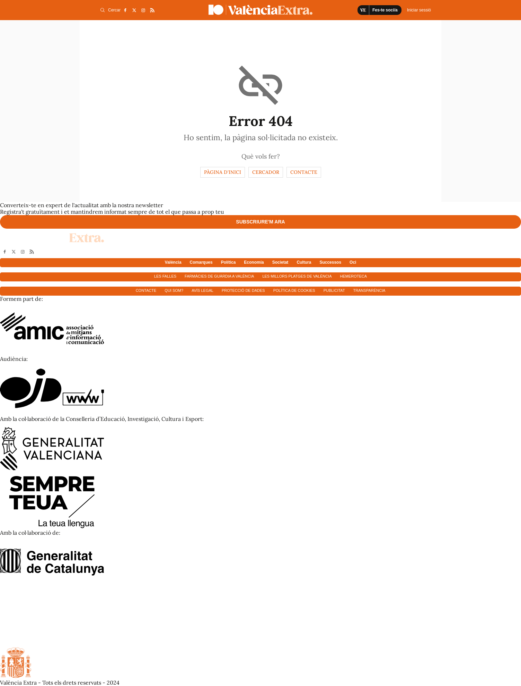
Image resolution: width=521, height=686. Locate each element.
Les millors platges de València (297, 276)
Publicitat (334, 290)
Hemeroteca (353, 276)
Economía (254, 262)
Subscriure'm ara (260, 222)
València (173, 262)
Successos (330, 262)
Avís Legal (202, 290)
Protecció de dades (243, 290)
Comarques (201, 262)
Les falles (165, 276)
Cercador (265, 172)
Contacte (303, 172)
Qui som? (174, 290)
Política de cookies (294, 290)
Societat (280, 262)
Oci (353, 262)
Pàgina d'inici (222, 172)
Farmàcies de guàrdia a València (219, 276)
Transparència (369, 290)
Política (228, 262)
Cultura (304, 262)
